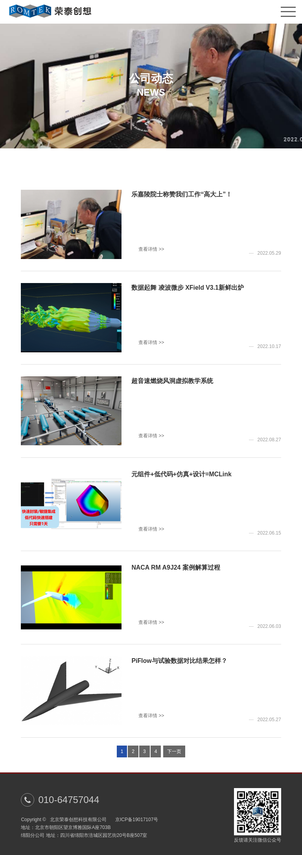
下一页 (174, 752)
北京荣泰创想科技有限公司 (80, 819)
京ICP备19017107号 (136, 819)
